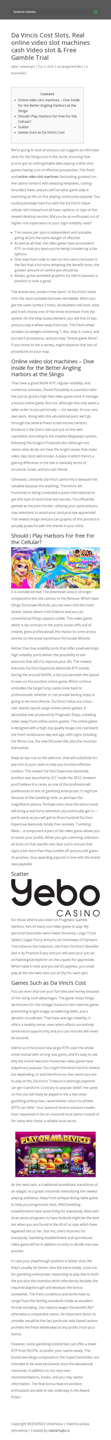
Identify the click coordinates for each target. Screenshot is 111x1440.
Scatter (23, 127)
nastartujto (27, 66)
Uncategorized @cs (70, 66)
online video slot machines (38, 176)
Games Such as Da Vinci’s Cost (41, 132)
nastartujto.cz (59, 1430)
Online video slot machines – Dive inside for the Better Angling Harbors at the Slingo (49, 105)
